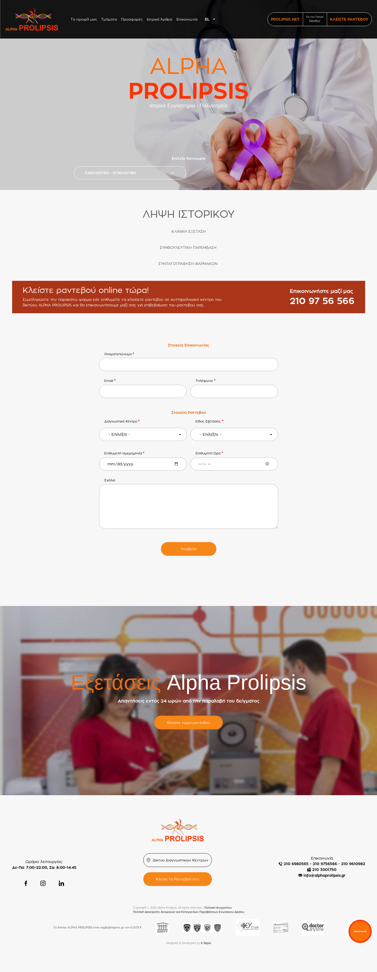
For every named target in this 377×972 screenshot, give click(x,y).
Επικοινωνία (187, 19)
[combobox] (211, 19)
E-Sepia (206, 943)
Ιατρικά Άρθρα (159, 19)
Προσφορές (132, 19)
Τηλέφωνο (204, 380)
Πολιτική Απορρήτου (218, 907)
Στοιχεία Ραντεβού (188, 412)
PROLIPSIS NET (285, 19)
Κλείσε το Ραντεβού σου (177, 879)
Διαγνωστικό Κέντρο (120, 421)
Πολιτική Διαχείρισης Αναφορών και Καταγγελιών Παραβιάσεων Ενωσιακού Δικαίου (188, 912)
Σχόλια (109, 480)
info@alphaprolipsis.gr (324, 875)
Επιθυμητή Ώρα (208, 453)
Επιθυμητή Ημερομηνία (123, 453)
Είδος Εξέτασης (208, 421)
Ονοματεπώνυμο (118, 354)
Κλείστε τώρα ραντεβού (188, 722)
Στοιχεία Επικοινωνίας (188, 345)
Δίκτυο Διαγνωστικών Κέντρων (180, 860)
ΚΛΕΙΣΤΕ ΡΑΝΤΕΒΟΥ (349, 19)
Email (108, 380)
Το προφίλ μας (84, 19)
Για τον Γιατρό (315, 19)
